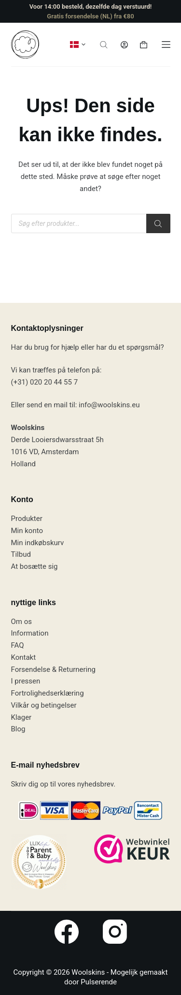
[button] (77, 44)
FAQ (17, 645)
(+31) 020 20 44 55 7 (44, 382)
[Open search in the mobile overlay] (104, 44)
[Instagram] (115, 932)
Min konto (27, 530)
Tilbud (21, 554)
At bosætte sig (34, 566)
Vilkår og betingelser (44, 705)
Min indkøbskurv (37, 542)
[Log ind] (124, 44)
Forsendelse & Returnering (53, 669)
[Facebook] (67, 932)
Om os (21, 621)
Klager (21, 717)
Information (30, 633)
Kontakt (23, 657)
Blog (18, 729)
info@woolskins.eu (109, 405)
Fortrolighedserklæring (47, 693)
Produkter (26, 518)
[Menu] (166, 44)
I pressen (26, 681)
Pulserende (99, 982)
